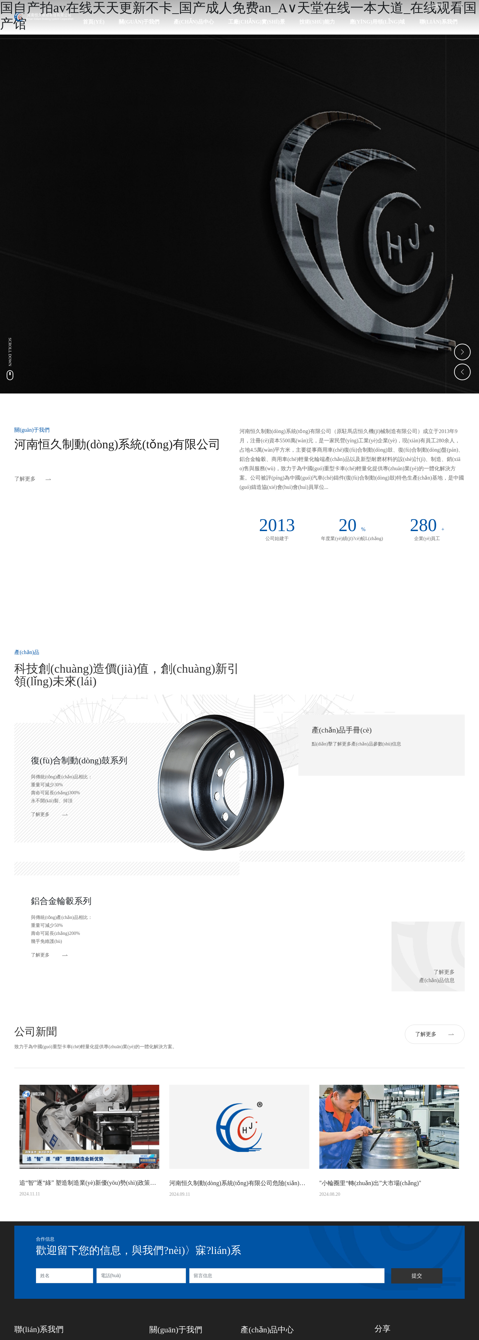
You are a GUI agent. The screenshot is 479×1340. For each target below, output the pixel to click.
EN (459, 5)
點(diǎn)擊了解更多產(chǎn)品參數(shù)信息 (356, 743)
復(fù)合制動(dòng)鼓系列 (79, 760)
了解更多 (25, 479)
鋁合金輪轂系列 (61, 901)
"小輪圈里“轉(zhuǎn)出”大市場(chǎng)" (370, 1183)
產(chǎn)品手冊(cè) (342, 730)
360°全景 (435, 5)
